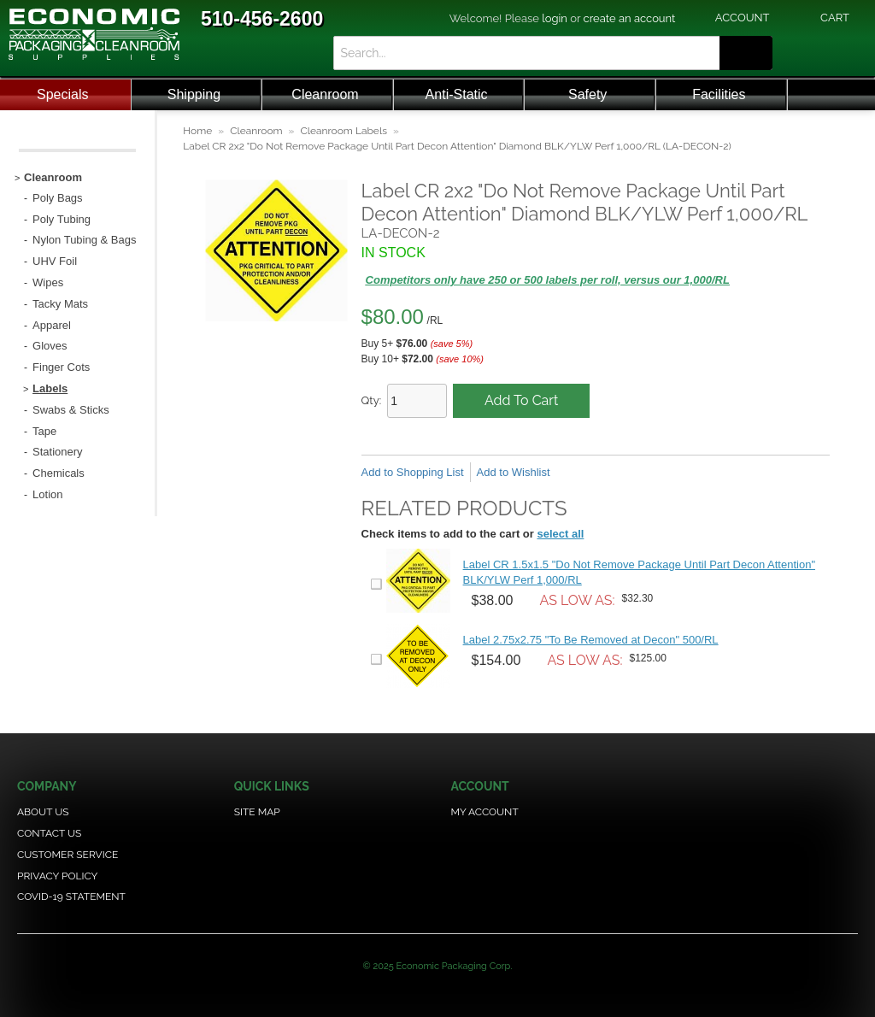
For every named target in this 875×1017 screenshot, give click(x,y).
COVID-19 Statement (71, 896)
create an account (630, 18)
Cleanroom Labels (343, 131)
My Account (484, 812)
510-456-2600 (262, 19)
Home (197, 131)
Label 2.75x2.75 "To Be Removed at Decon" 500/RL (591, 639)
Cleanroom (324, 94)
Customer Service (67, 855)
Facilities (718, 94)
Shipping (193, 94)
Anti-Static (457, 94)
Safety (587, 94)
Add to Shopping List (412, 472)
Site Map (257, 812)
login (554, 18)
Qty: (371, 400)
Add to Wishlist (513, 472)
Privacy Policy (57, 876)
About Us (43, 812)
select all (560, 533)
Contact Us (49, 833)
